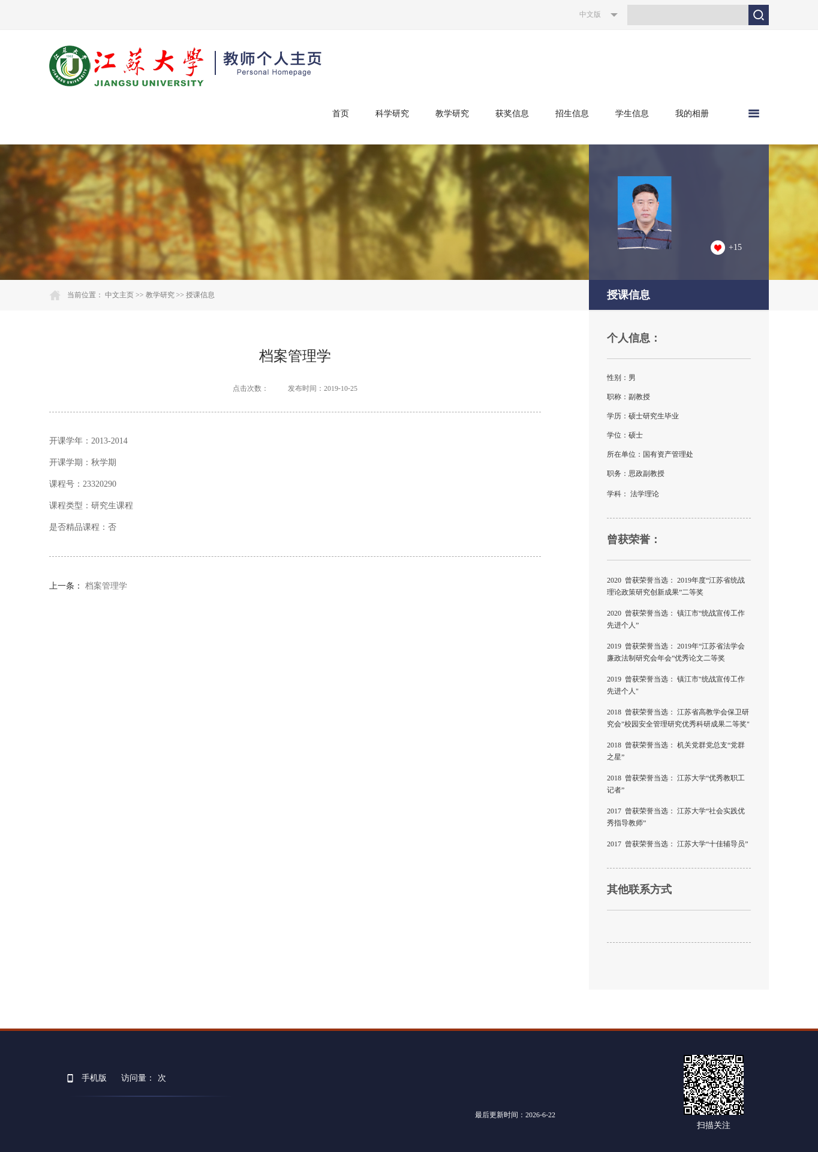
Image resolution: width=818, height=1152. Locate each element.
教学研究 (452, 113)
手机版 (94, 1077)
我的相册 (692, 113)
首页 (340, 113)
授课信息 (200, 295)
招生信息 (572, 113)
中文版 (590, 14)
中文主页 (119, 295)
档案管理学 (106, 585)
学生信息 (632, 113)
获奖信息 (512, 113)
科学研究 (392, 113)
